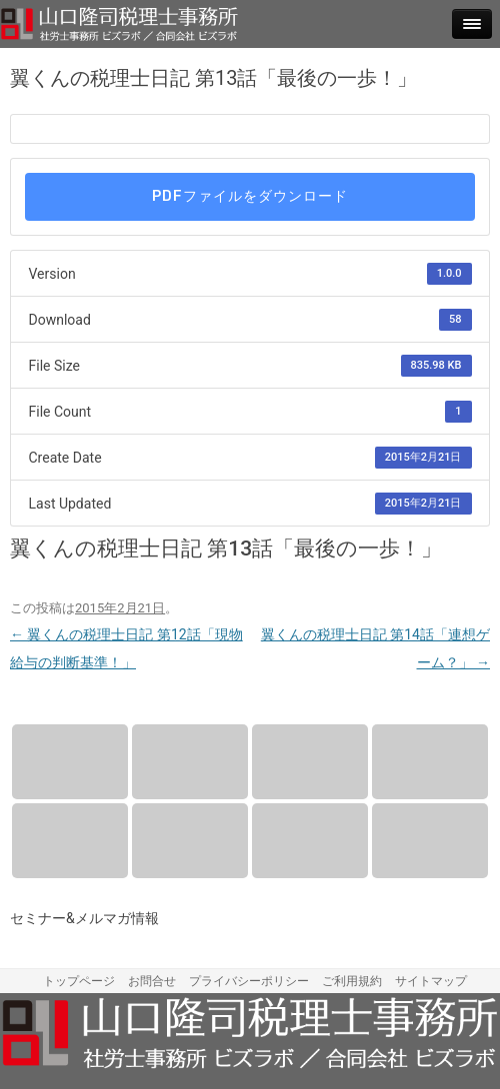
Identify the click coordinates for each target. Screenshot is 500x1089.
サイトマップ (431, 981)
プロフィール (310, 761)
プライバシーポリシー (249, 981)
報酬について (190, 761)
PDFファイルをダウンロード (250, 196)
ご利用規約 (352, 981)
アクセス (70, 840)
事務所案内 (430, 761)
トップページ (79, 981)
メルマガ (310, 840)
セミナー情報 (190, 840)
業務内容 (70, 761)
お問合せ (430, 840)
